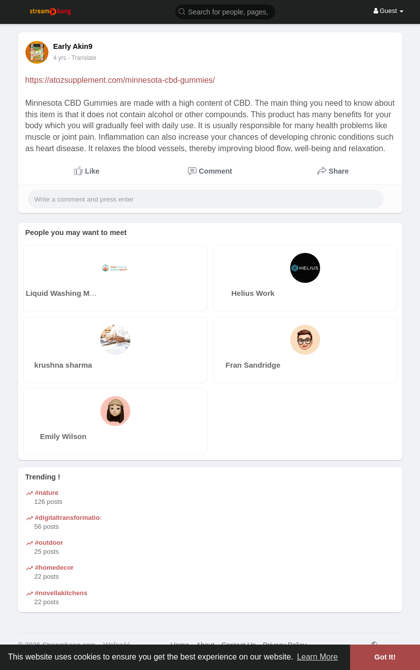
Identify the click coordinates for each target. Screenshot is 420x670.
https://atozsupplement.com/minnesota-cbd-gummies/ (120, 80)
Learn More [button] (317, 657)
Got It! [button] (385, 657)
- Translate (82, 57)
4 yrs (59, 57)
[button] (225, 11)
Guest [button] (389, 10)
